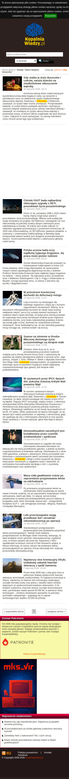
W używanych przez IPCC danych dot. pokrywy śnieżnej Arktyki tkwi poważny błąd (45, 381)
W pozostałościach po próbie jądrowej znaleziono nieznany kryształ (33, 730)
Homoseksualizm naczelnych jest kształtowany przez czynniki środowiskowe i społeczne (44, 433)
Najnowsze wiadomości (17, 716)
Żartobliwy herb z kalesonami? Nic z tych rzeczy (27, 735)
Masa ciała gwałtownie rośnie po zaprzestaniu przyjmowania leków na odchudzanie (44, 478)
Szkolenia (22, 755)
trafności (57, 70)
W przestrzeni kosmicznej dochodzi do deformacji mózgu (43, 294)
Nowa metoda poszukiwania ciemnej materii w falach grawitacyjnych (30, 741)
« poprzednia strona (14, 611)
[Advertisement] (34, 160)
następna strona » (56, 611)
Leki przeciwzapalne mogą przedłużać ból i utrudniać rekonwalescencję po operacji (42, 518)
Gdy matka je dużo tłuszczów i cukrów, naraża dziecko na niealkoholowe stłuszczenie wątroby (42, 82)
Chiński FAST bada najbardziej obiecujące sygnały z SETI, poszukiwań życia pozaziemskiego (45, 203)
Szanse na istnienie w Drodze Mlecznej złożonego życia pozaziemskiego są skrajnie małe (44, 339)
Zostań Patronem (13, 618)
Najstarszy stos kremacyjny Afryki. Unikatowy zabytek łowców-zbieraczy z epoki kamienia (45, 562)
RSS (9, 753)
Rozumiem (50, 16)
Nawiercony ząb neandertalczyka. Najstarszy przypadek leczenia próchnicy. (31, 723)
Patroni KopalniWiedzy (34, 654)
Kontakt (48, 752)
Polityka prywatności (28, 752)
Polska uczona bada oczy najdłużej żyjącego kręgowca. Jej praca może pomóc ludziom (44, 253)
